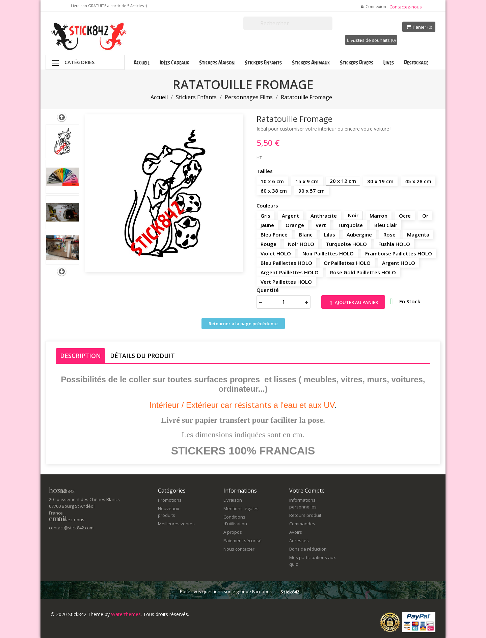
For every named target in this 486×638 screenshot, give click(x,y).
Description (80, 356)
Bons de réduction (308, 549)
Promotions (170, 500)
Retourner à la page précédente (243, 324)
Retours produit (305, 515)
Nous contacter (238, 549)
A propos (232, 532)
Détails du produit (142, 356)
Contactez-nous (405, 7)
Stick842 (289, 592)
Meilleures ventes (176, 524)
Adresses (299, 540)
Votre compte (307, 490)
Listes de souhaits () (371, 40)
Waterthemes (125, 614)
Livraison (232, 500)
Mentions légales (241, 508)
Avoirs (295, 532)
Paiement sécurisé (242, 540)
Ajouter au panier (353, 302)
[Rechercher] (287, 23)
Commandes (302, 524)
